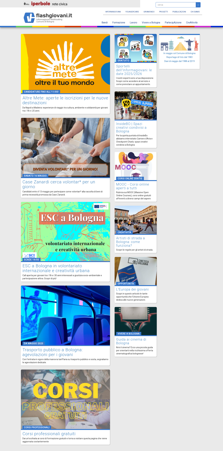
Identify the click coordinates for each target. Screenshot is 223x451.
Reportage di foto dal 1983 (179, 57)
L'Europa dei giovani (132, 289)
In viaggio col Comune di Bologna (179, 53)
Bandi (105, 22)
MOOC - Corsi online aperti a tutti (132, 186)
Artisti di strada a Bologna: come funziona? (130, 241)
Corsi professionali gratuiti (49, 433)
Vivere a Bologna (151, 22)
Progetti (163, 12)
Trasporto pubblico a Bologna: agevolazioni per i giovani (52, 352)
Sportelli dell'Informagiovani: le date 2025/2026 (134, 70)
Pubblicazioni (179, 12)
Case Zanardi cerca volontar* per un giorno (58, 184)
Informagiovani (113, 12)
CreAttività (191, 22)
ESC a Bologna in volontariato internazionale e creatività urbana (56, 268)
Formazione (118, 22)
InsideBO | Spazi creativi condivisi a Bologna (131, 127)
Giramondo (149, 12)
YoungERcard (132, 12)
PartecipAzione (173, 22)
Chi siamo (195, 12)
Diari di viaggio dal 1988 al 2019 (179, 61)
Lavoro (133, 22)
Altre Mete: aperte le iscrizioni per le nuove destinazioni (65, 100)
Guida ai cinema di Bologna (131, 341)
